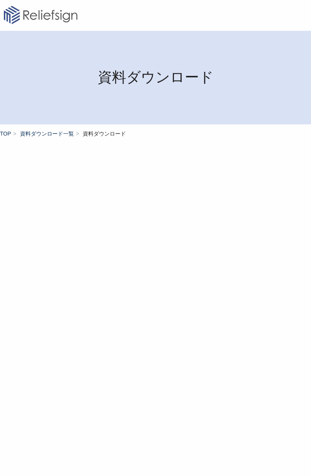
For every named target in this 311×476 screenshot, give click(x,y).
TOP (5, 134)
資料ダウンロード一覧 (47, 134)
